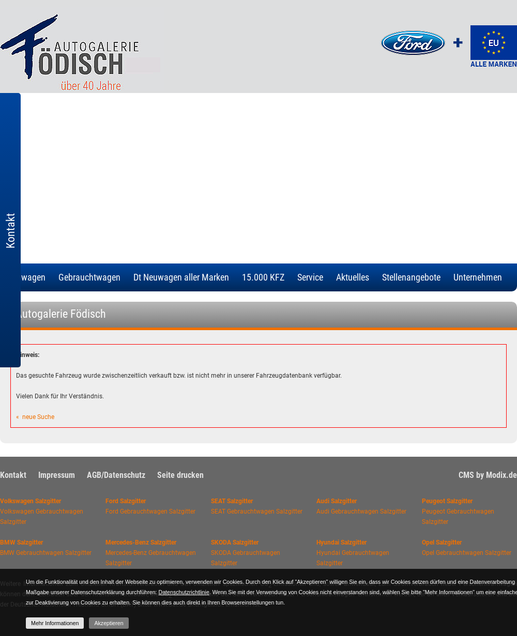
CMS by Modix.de (488, 475)
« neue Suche (35, 417)
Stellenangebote (411, 277)
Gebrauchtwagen (89, 277)
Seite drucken (180, 475)
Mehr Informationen (55, 623)
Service (310, 277)
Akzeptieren (108, 623)
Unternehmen (477, 277)
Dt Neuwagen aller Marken (181, 277)
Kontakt (13, 475)
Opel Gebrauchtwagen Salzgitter (466, 552)
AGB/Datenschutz (116, 475)
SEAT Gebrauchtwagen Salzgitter (256, 511)
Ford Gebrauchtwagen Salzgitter (150, 511)
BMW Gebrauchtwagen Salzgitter (46, 552)
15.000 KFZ (263, 277)
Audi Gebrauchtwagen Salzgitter (361, 511)
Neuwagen (26, 277)
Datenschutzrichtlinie (183, 592)
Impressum (56, 475)
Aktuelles (352, 277)
